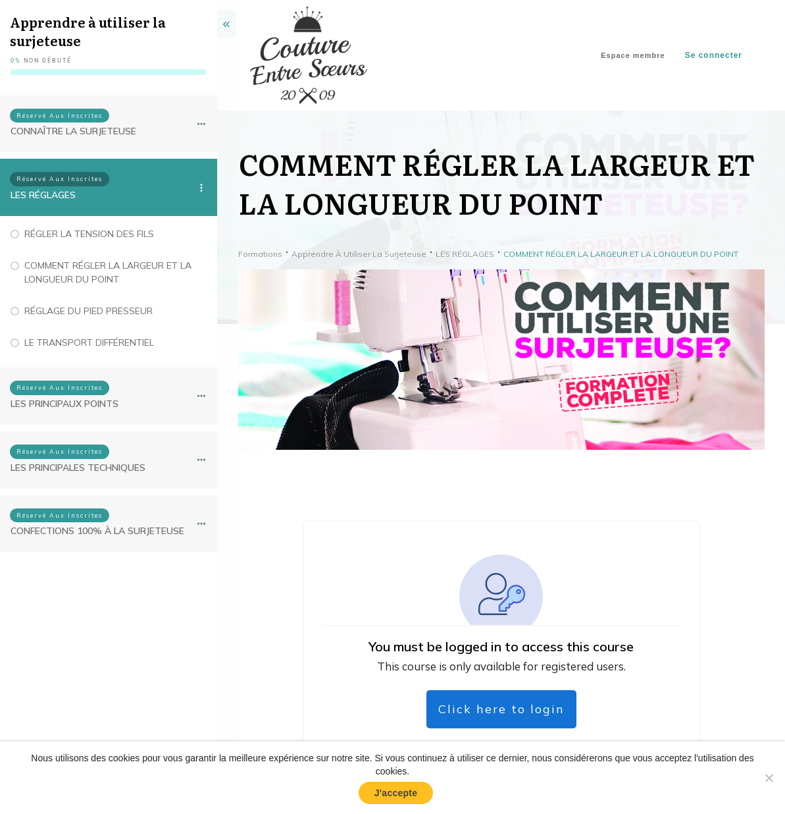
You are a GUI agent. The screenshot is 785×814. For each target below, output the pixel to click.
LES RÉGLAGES (43, 195)
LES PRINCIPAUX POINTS (64, 404)
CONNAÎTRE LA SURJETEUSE (73, 131)
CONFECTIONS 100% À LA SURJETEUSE (97, 531)
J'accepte (396, 793)
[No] (768, 777)
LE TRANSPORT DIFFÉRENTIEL (89, 342)
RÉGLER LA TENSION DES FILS (89, 234)
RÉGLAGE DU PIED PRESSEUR (88, 311)
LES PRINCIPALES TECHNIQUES (78, 468)
